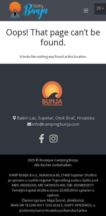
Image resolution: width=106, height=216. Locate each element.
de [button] (99, 8)
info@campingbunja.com (53, 124)
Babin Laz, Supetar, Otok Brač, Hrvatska (53, 118)
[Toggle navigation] (86, 11)
